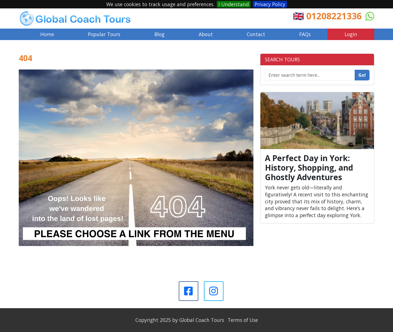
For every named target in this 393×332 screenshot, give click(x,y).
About (206, 34)
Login (351, 34)
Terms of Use (243, 320)
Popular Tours (104, 34)
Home (47, 34)
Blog (159, 34)
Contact (256, 34)
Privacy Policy (270, 4)
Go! (362, 75)
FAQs (305, 34)
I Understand (233, 4)
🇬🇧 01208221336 (327, 16)
